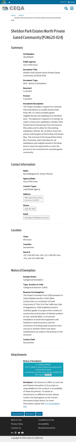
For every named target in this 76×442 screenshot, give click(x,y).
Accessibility (43, 424)
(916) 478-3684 (30, 209)
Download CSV (17, 414)
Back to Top (16, 420)
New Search (30, 414)
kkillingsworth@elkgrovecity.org (36, 218)
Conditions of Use (46, 420)
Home (13, 15)
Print (39, 414)
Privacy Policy (17, 424)
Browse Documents (46, 428)
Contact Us (63, 2)
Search (21, 15)
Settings (71, 2)
